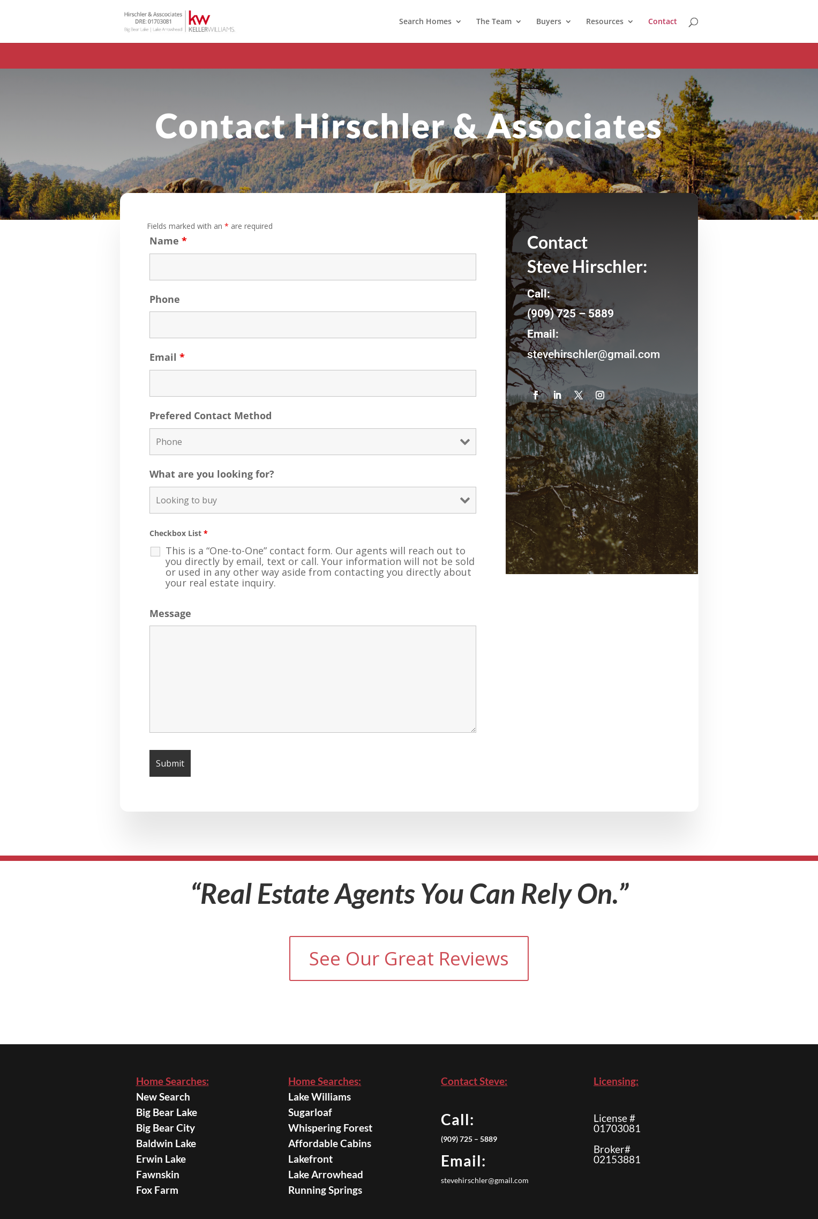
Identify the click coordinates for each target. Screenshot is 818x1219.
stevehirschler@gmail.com (593, 367)
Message (170, 625)
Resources (605, 22)
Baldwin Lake (170, 1143)
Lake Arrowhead (328, 1174)
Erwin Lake (166, 1159)
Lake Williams (324, 1097)
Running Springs (328, 1190)
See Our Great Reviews (409, 958)
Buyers (548, 22)
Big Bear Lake (170, 1112)
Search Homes (425, 22)
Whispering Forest (332, 1127)
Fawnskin (163, 1174)
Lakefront (317, 1159)
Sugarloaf (316, 1112)
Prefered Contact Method (210, 428)
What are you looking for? (211, 486)
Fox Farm (163, 1189)
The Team (494, 22)
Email (167, 369)
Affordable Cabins (331, 1143)
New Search (167, 1097)
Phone (164, 311)
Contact (662, 22)
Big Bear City (169, 1127)
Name (168, 253)
